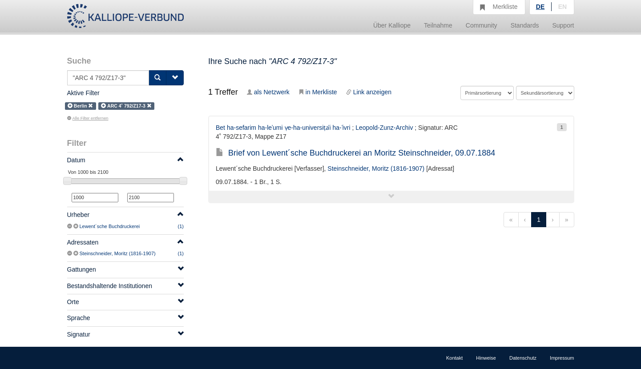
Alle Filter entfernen (88, 118)
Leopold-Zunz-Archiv (384, 127)
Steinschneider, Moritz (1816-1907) (118, 253)
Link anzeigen (368, 92)
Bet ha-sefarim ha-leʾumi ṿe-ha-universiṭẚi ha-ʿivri (283, 127)
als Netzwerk (268, 92)
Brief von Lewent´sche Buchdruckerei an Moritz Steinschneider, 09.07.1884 (355, 152)
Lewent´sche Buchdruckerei (110, 226)
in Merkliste (317, 92)
